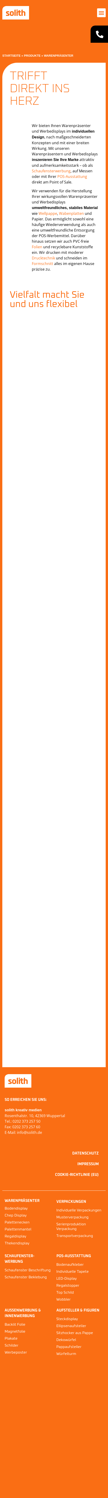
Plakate (11, 1338)
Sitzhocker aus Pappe (74, 1333)
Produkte (32, 55)
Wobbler (63, 1299)
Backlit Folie (15, 1324)
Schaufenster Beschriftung (28, 1270)
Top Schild (65, 1292)
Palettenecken (17, 1222)
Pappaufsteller (69, 1347)
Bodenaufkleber (70, 1264)
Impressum (88, 1164)
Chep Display (16, 1215)
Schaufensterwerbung (51, 170)
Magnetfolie (15, 1331)
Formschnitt (42, 263)
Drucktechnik (43, 258)
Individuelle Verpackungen (78, 1210)
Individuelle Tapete (72, 1271)
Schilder (11, 1345)
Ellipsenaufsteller (71, 1326)
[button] (101, 12)
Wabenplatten (71, 213)
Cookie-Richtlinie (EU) (77, 1175)
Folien (37, 246)
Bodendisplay (16, 1208)
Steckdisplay (67, 1319)
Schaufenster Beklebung (26, 1277)
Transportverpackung (74, 1236)
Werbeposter (16, 1352)
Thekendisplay (17, 1243)
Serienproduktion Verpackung (71, 1226)
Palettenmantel (18, 1229)
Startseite (11, 55)
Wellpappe (48, 213)
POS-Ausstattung (72, 176)
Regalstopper (67, 1285)
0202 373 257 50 (26, 1121)
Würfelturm (66, 1354)
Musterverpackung (72, 1217)
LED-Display (66, 1278)
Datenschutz (85, 1153)
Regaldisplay (15, 1236)
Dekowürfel (66, 1340)
